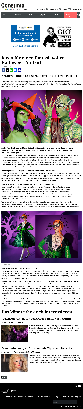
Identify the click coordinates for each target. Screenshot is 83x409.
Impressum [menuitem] (29, 397)
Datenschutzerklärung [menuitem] (49, 397)
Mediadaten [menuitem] (64, 397)
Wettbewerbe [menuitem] (77, 9)
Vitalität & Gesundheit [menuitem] (18, 15)
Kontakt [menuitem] (9, 397)
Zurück (4, 377)
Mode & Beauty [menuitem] (67, 15)
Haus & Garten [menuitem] (4, 15)
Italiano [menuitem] (78, 407)
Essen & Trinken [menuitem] (42, 15)
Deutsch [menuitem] (63, 407)
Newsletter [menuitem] (18, 397)
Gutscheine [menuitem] (54, 9)
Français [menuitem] (70, 407)
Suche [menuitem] (78, 15)
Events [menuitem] (42, 9)
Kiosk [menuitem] (65, 9)
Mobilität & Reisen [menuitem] (31, 15)
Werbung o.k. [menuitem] (76, 397)
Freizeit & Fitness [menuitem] (56, 15)
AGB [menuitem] (37, 397)
